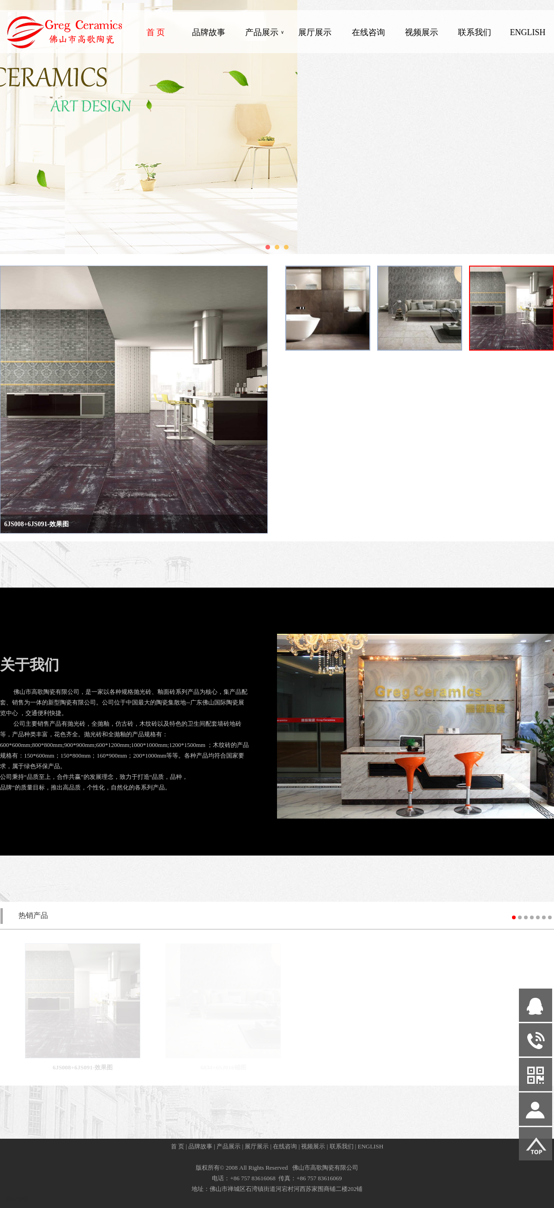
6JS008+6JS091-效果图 (36, 524)
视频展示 (421, 32)
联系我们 (474, 32)
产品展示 (264, 32)
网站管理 (17, 1199)
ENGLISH (527, 32)
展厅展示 (314, 32)
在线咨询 (368, 32)
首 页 (155, 32)
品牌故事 (208, 32)
